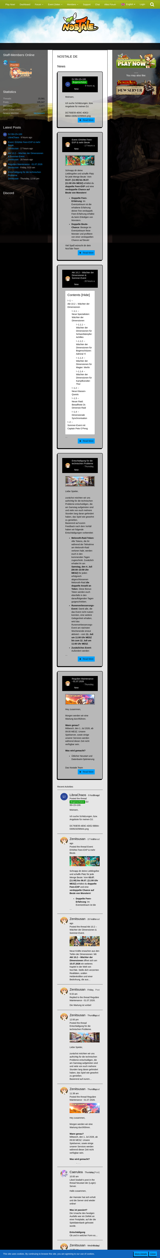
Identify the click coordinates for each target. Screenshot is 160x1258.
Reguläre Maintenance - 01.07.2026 (25, 164)
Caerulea (76, 1172)
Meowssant (39, 113)
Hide (85, 295)
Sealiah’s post (82, 1180)
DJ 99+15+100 (15, 134)
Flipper (13, 61)
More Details (141, 1254)
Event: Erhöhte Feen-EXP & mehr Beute (82, 141)
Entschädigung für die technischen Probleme (82, 462)
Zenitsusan (13, 148)
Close (153, 1254)
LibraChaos (13, 137)
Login (142, 4)
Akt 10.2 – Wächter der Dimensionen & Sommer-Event (83, 275)
